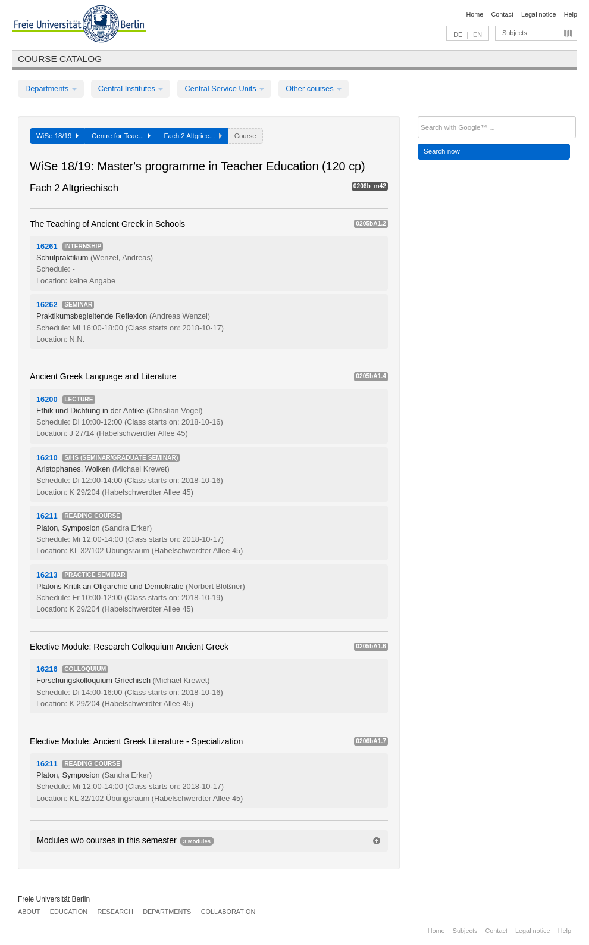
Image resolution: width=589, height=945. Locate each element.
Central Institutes (131, 88)
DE (457, 34)
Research (115, 911)
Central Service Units (224, 88)
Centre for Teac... (121, 135)
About (29, 911)
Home (474, 14)
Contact (502, 14)
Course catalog (60, 59)
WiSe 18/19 (57, 135)
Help (570, 14)
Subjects (514, 32)
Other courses (314, 88)
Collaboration (228, 911)
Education (68, 911)
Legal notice (538, 14)
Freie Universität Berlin (54, 899)
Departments (51, 88)
